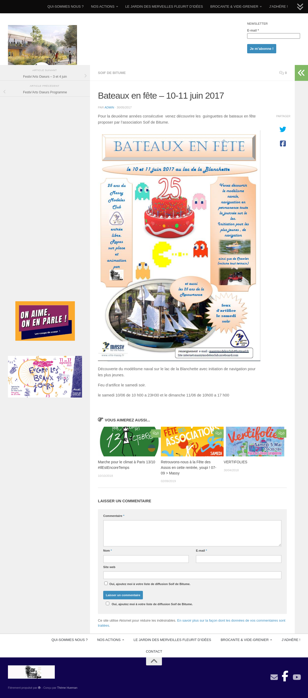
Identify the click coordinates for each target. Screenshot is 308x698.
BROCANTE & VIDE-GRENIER (234, 6)
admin (109, 107)
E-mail (253, 30)
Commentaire (113, 515)
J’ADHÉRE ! (278, 6)
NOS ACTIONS (103, 6)
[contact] (274, 677)
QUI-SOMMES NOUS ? (65, 6)
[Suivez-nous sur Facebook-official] (285, 674)
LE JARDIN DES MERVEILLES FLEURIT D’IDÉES (164, 6)
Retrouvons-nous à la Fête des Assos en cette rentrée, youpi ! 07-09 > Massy (188, 467)
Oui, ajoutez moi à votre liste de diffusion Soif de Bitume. (147, 584)
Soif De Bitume (112, 73)
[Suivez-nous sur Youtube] (296, 677)
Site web (109, 567)
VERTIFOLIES (235, 462)
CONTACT (154, 651)
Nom (107, 550)
